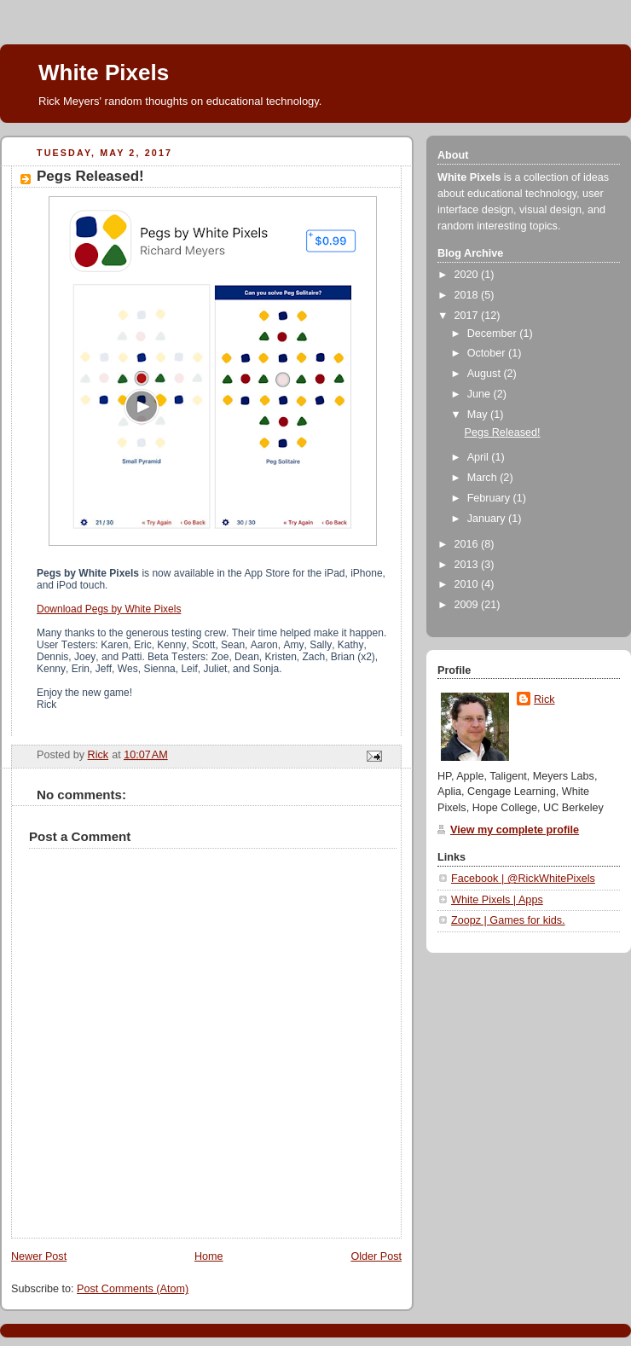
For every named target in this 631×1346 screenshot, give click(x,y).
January (487, 519)
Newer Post (39, 1256)
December (493, 333)
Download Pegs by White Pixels (109, 609)
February (490, 498)
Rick (544, 699)
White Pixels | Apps (497, 900)
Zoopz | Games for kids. (508, 920)
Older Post (376, 1256)
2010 (468, 584)
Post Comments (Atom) (132, 1289)
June (480, 394)
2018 (468, 295)
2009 (468, 605)
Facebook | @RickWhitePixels (523, 879)
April (479, 457)
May (478, 415)
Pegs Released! (503, 432)
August (485, 374)
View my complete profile (514, 830)
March (484, 478)
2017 (468, 316)
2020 (468, 275)
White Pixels (103, 72)
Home (208, 1256)
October (487, 353)
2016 (468, 544)
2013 (468, 565)
